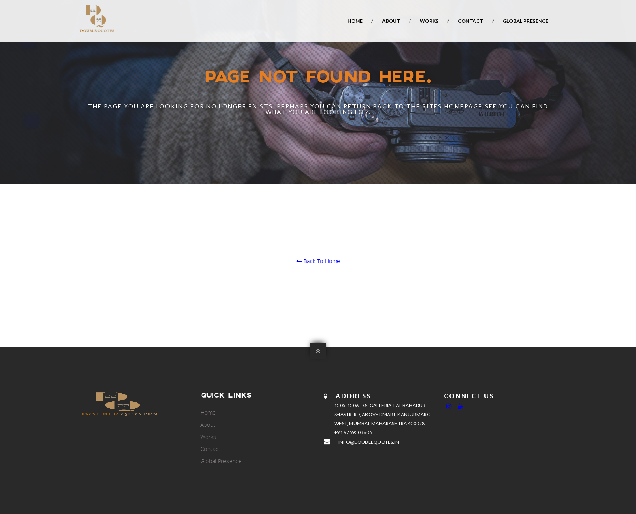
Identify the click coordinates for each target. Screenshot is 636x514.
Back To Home (318, 261)
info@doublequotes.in (368, 442)
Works (429, 21)
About (391, 21)
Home (355, 21)
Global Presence (525, 21)
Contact (470, 21)
